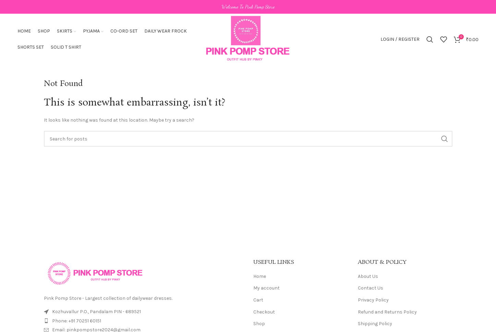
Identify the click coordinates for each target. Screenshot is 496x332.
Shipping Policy (375, 324)
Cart (258, 300)
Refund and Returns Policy (387, 312)
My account (266, 288)
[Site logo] (248, 39)
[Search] (430, 39)
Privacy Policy (373, 300)
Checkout (264, 312)
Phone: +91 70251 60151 (76, 321)
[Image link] (95, 273)
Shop (259, 324)
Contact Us (370, 288)
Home (259, 276)
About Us (368, 276)
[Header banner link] (248, 7)
